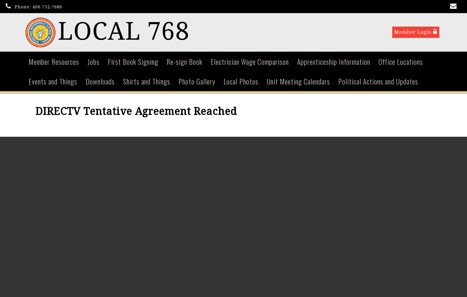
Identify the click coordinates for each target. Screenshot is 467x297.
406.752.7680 (47, 6)
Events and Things (53, 81)
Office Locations (400, 62)
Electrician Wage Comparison (250, 62)
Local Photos (241, 81)
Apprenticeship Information (333, 62)
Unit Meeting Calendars (298, 81)
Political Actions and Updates (378, 81)
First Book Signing (133, 62)
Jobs (93, 62)
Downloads (100, 81)
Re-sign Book (184, 62)
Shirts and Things (146, 81)
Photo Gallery (197, 81)
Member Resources (54, 62)
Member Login (415, 32)
